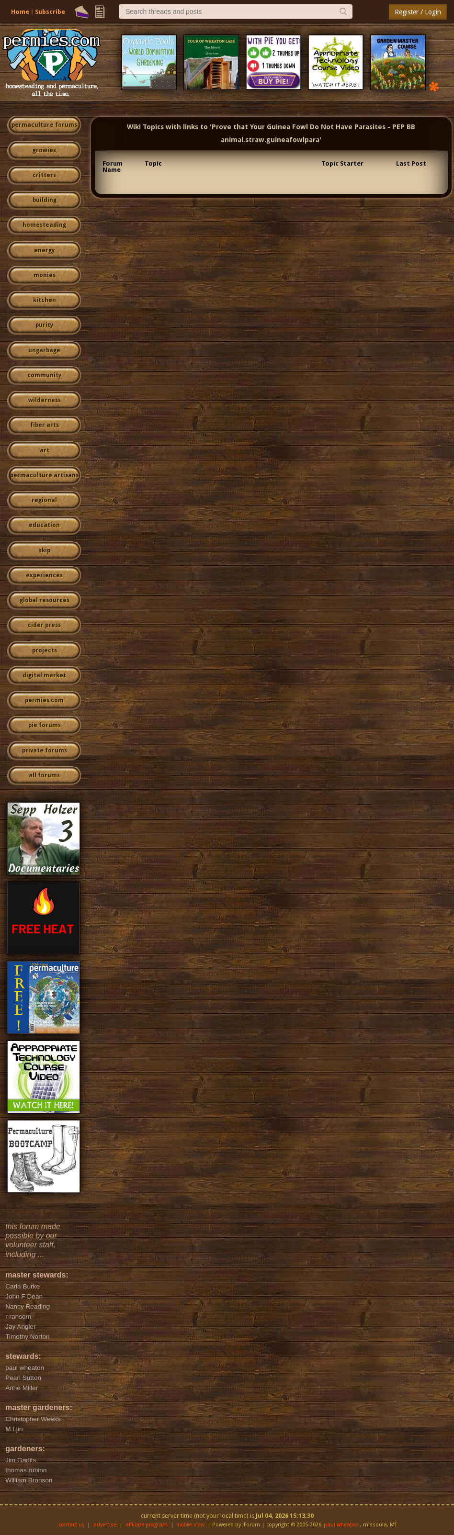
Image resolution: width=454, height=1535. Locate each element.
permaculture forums (44, 125)
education (44, 525)
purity (44, 325)
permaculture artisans (44, 475)
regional (44, 500)
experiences (44, 575)
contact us (71, 1525)
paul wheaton (341, 1525)
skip (44, 550)
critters (44, 175)
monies (45, 275)
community (44, 375)
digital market (44, 675)
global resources (44, 600)
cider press (44, 625)
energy (44, 250)
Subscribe (50, 11)
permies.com (44, 700)
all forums (44, 775)
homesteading (44, 225)
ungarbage (44, 350)
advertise (104, 1525)
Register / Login (418, 12)
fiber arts (44, 425)
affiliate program (146, 1525)
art (44, 450)
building (45, 200)
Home (20, 11)
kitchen (44, 300)
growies (44, 150)
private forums (44, 750)
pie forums (44, 725)
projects (44, 650)
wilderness (44, 400)
